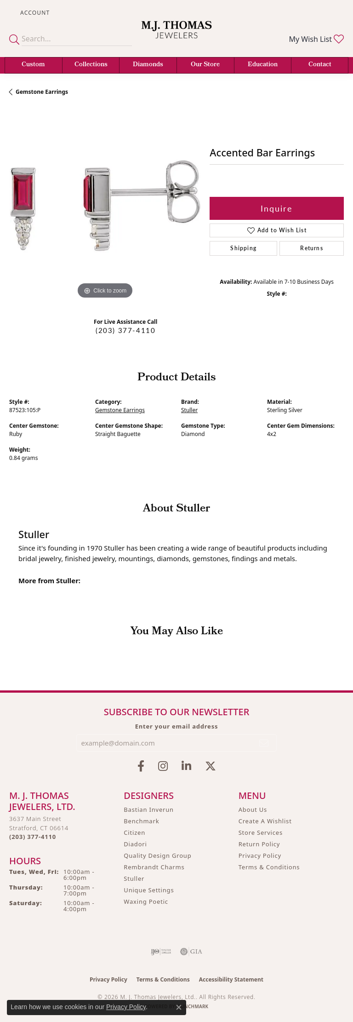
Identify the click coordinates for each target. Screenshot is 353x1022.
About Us (253, 809)
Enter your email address (176, 726)
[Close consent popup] (179, 1007)
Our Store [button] (205, 65)
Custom (33, 65)
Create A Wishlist (265, 821)
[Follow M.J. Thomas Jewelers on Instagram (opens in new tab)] (163, 766)
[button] (34, 13)
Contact (319, 65)
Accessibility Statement (231, 979)
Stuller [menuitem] (134, 878)
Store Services (261, 832)
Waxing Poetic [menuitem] (146, 901)
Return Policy (259, 844)
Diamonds (148, 65)
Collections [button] (91, 65)
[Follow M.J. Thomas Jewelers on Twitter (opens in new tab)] (210, 766)
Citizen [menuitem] (134, 832)
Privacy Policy (260, 855)
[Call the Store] (32, 837)
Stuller (189, 410)
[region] (104, 205)
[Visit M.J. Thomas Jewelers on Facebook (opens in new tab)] (141, 766)
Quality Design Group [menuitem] (157, 855)
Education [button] (263, 65)
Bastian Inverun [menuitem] (149, 809)
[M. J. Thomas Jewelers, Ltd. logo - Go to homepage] (176, 35)
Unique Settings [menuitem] (149, 890)
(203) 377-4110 (125, 330)
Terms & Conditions (269, 867)
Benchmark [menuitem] (141, 821)
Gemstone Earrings (42, 92)
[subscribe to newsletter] (264, 743)
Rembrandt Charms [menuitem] (154, 867)
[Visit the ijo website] (161, 952)
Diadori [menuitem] (135, 844)
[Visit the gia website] (191, 952)
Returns (311, 248)
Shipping (243, 248)
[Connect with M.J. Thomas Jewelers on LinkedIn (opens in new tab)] (186, 766)
